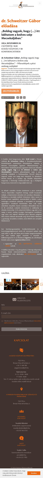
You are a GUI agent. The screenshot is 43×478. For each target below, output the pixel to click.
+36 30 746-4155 (21, 430)
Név (3, 305)
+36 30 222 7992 (21, 457)
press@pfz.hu (21, 455)
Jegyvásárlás (11, 91)
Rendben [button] (34, 473)
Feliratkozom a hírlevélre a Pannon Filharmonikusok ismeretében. (22, 322)
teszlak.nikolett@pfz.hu (21, 428)
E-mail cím (6, 313)
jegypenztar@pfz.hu (22, 368)
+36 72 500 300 (21, 365)
